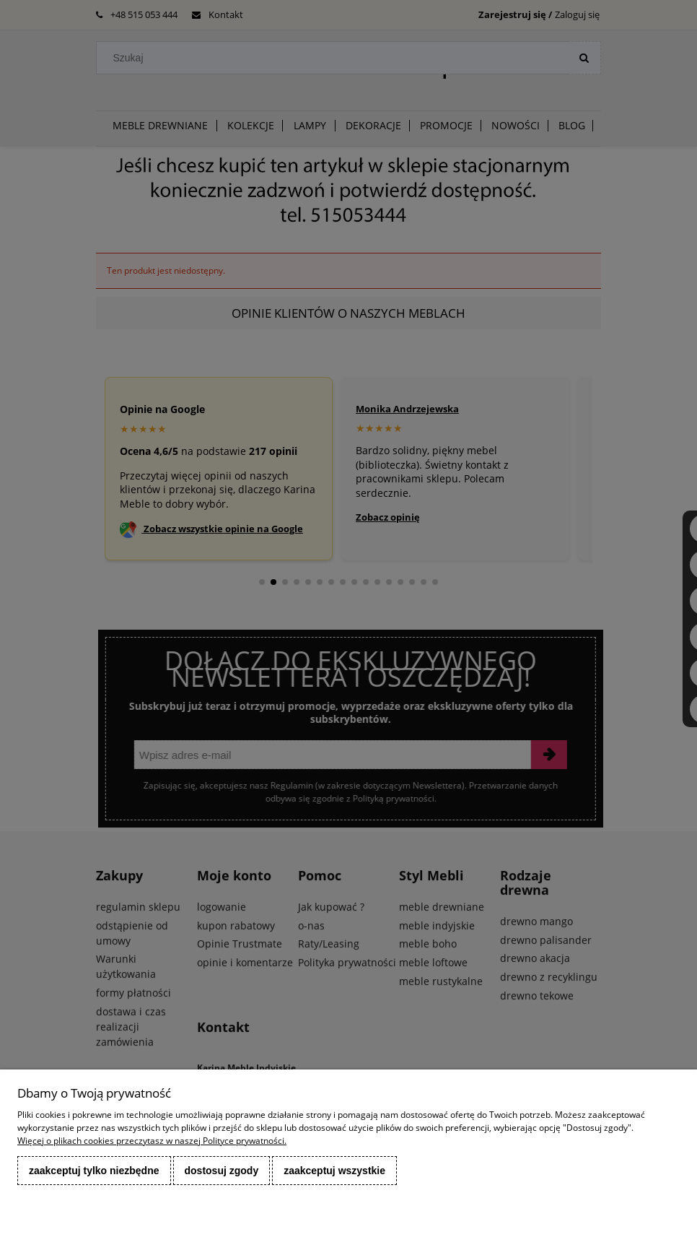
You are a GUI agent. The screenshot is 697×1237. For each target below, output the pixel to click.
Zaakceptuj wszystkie (334, 1170)
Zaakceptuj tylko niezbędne (94, 1170)
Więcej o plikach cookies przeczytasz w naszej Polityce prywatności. (151, 1140)
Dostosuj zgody (222, 1170)
